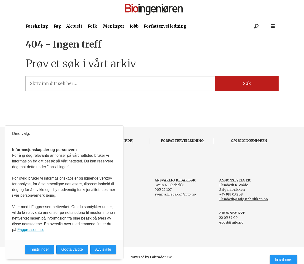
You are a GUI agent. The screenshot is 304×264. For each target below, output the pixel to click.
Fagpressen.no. (30, 230)
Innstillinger (283, 259)
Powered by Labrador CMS (152, 257)
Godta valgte (72, 249)
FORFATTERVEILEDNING (182, 140)
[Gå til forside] (154, 9)
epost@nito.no (231, 222)
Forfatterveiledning (165, 26)
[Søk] (256, 26)
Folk (92, 26)
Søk (247, 83)
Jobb (134, 26)
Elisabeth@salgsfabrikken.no (243, 199)
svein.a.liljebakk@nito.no (175, 194)
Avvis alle (103, 249)
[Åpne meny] (273, 26)
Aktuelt (74, 26)
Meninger (113, 26)
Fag (57, 26)
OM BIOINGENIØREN (249, 140)
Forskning (36, 26)
